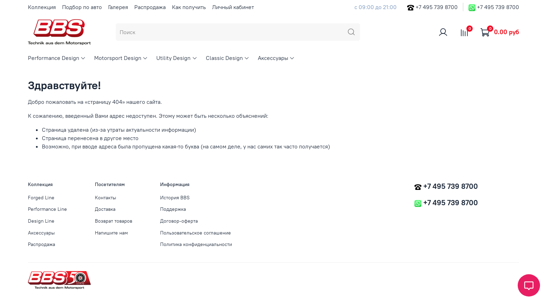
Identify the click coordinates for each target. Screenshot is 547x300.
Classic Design (227, 57)
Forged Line (41, 197)
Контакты (105, 197)
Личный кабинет (233, 6)
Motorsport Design (121, 57)
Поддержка (173, 209)
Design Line (41, 221)
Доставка (105, 209)
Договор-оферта (179, 221)
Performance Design (57, 57)
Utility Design (176, 57)
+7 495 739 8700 (436, 6)
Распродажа (150, 6)
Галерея (118, 6)
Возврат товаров (113, 221)
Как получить (189, 6)
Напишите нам (111, 233)
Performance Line (47, 209)
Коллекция (42, 6)
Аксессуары (276, 57)
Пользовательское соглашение (195, 233)
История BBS (175, 197)
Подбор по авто (82, 6)
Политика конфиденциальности (196, 244)
